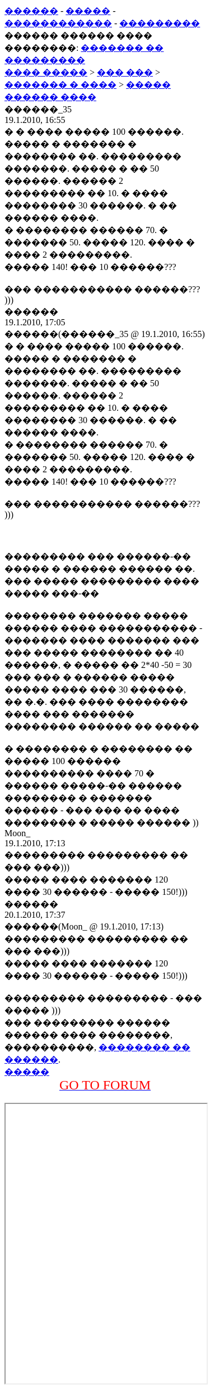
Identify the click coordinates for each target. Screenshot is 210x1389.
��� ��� (125, 72)
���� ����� (45, 72)
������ (31, 11)
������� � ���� (60, 84)
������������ (58, 23)
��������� (159, 23)
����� (88, 11)
